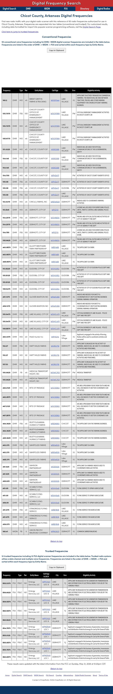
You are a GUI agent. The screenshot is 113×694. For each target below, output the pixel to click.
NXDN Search (39, 675)
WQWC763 (55, 372)
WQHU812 (55, 268)
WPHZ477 (55, 175)
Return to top (56, 541)
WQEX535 (55, 466)
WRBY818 (55, 509)
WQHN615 (55, 217)
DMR (28, 8)
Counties (59, 675)
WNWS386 (55, 296)
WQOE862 (55, 387)
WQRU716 (55, 346)
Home (7, 675)
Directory (84, 8)
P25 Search (50, 675)
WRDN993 (55, 423)
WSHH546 (55, 488)
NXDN (47, 8)
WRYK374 (55, 336)
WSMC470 (55, 314)
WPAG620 (55, 531)
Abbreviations (68, 675)
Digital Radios (103, 8)
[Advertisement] (56, 70)
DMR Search (27, 675)
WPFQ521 (46, 581)
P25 (66, 8)
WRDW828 (55, 201)
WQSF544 (55, 100)
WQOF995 (55, 113)
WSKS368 (55, 149)
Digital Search (9, 8)
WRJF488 (55, 247)
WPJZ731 (55, 209)
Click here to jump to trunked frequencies (20, 31)
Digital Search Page (92, 26)
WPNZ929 (46, 626)
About (95, 675)
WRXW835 (55, 445)
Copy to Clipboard (56, 50)
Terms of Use (103, 675)
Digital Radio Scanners (83, 675)
